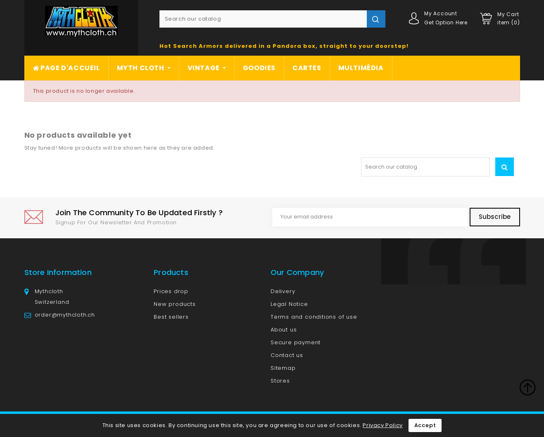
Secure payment (296, 342)
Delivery (283, 291)
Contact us (287, 355)
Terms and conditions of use (314, 317)
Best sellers (171, 317)
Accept (425, 425)
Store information (58, 272)
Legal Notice (289, 304)
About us (284, 330)
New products (175, 304)
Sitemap (283, 368)
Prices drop (171, 291)
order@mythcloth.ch (65, 315)
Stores (280, 381)
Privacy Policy (382, 425)
